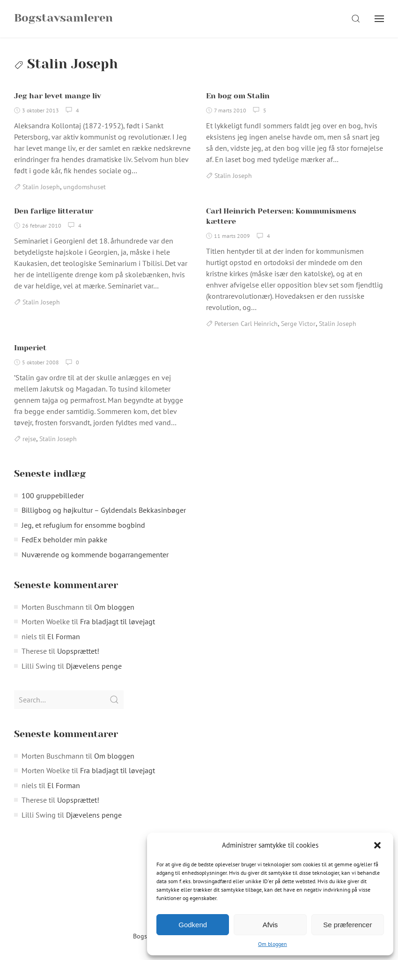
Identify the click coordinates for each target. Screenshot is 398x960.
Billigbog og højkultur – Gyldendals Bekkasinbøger (104, 510)
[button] (378, 845)
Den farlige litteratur (53, 211)
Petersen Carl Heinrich (246, 323)
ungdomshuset (84, 187)
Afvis (270, 925)
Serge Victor (298, 323)
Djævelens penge (94, 666)
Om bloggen (272, 943)
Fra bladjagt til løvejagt (117, 621)
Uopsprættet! (78, 651)
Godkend (192, 925)
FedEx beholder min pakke (64, 539)
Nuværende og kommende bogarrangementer (95, 554)
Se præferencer (347, 925)
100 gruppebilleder (53, 495)
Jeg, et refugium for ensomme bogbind (83, 525)
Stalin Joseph (41, 187)
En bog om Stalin (238, 95)
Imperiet (30, 347)
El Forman (63, 636)
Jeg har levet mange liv (57, 95)
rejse (29, 439)
